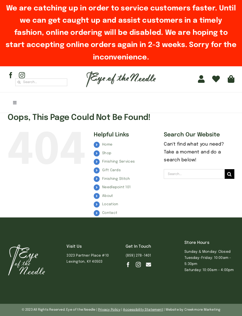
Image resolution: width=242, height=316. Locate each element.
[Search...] (41, 82)
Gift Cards (111, 170)
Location (110, 204)
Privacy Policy (109, 309)
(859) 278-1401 (138, 255)
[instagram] (22, 75)
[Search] (19, 82)
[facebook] (11, 75)
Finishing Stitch (116, 179)
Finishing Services (118, 161)
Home (107, 144)
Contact (109, 213)
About (107, 196)
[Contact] (148, 264)
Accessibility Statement (143, 309)
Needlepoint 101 (116, 187)
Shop (106, 153)
